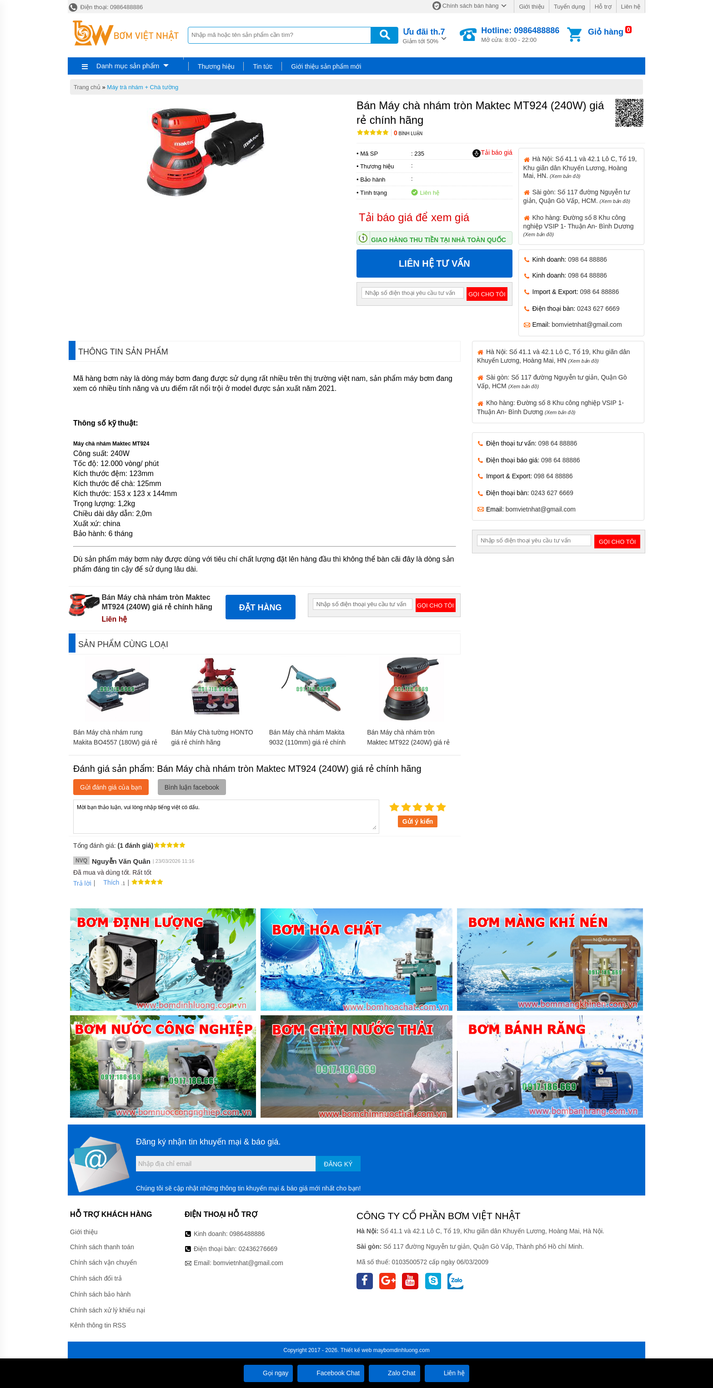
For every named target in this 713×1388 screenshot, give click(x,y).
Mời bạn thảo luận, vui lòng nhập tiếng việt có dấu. (226, 816)
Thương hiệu (216, 66)
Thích (108, 882)
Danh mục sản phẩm (127, 66)
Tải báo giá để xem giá (414, 217)
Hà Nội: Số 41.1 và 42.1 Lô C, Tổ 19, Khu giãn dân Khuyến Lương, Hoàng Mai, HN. (580, 167)
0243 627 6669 (598, 308)
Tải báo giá (492, 153)
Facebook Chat (331, 1373)
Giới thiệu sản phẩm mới (326, 66)
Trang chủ (87, 87)
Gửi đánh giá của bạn (111, 787)
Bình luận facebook (192, 787)
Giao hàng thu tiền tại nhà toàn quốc (438, 239)
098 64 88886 (587, 259)
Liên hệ (630, 6)
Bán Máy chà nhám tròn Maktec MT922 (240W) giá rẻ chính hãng (408, 742)
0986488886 (247, 1233)
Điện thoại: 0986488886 (105, 7)
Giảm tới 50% (424, 35)
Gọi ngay (268, 1373)
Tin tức (262, 66)
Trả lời (82, 883)
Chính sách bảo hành (100, 1294)
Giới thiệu (531, 6)
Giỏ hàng (605, 31)
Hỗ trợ (603, 6)
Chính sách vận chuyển (103, 1262)
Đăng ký (338, 1164)
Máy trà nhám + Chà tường (142, 87)
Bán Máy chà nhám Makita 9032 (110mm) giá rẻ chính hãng (307, 742)
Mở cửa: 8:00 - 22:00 (520, 34)
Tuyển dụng (569, 6)
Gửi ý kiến (417, 821)
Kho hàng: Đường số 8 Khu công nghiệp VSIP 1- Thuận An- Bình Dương (578, 225)
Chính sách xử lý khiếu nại (107, 1310)
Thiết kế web (356, 1350)
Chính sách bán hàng (471, 5)
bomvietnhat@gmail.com (587, 324)
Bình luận (408, 133)
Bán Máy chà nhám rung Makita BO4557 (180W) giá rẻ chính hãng (115, 742)
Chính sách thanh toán (102, 1247)
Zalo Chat (394, 1373)
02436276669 (257, 1248)
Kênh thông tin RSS (98, 1325)
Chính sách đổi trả (96, 1278)
